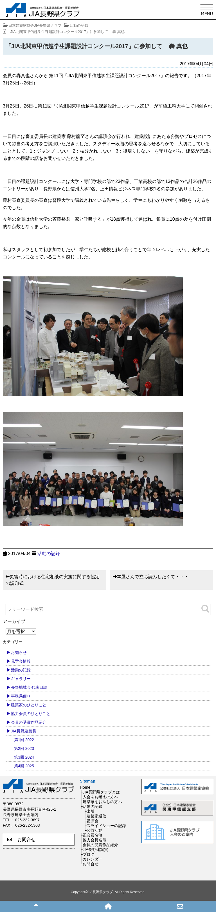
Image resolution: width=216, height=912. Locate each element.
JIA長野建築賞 (23, 731)
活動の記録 (48, 553)
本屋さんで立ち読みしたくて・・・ (153, 576)
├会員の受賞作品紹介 (99, 844)
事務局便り (21, 696)
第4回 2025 (24, 766)
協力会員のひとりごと (30, 713)
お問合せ (21, 839)
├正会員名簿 (91, 835)
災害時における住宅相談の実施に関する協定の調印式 (53, 580)
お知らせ (19, 652)
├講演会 (91, 821)
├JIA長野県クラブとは (100, 792)
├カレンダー (91, 859)
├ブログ (87, 854)
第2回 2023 (24, 748)
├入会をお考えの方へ (99, 797)
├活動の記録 (91, 806)
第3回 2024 (24, 757)
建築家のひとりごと (28, 705)
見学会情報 (21, 661)
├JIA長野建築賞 (94, 849)
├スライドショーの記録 (105, 825)
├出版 (89, 811)
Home (85, 787)
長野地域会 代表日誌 (29, 687)
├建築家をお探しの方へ (101, 801)
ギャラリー (21, 678)
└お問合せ (89, 864)
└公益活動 (93, 830)
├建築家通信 (95, 816)
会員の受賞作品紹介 (28, 722)
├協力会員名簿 (93, 840)
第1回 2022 (24, 739)
